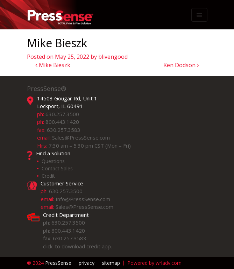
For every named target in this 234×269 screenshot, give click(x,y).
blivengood (113, 57)
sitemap (111, 263)
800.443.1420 (62, 121)
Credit (48, 175)
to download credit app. (83, 246)
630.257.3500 (62, 114)
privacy (86, 263)
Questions (53, 161)
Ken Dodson (181, 65)
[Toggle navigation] (199, 15)
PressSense (49, 263)
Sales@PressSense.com (81, 137)
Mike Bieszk (52, 65)
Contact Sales (57, 168)
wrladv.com (169, 263)
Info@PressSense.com (83, 199)
